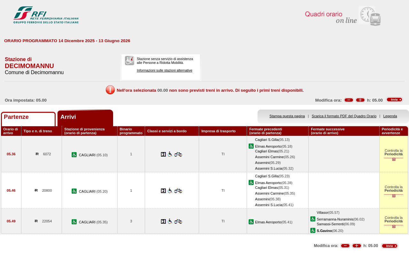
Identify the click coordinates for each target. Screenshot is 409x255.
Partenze (16, 116)
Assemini (262, 163)
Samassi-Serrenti (330, 224)
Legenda (390, 116)
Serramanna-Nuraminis (335, 219)
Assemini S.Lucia (268, 168)
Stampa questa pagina (287, 116)
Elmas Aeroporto (268, 146)
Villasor (322, 212)
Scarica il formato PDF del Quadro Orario (344, 116)
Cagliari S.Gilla (266, 140)
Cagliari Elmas (266, 151)
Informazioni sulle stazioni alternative (164, 70)
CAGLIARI (87, 155)
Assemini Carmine (269, 157)
